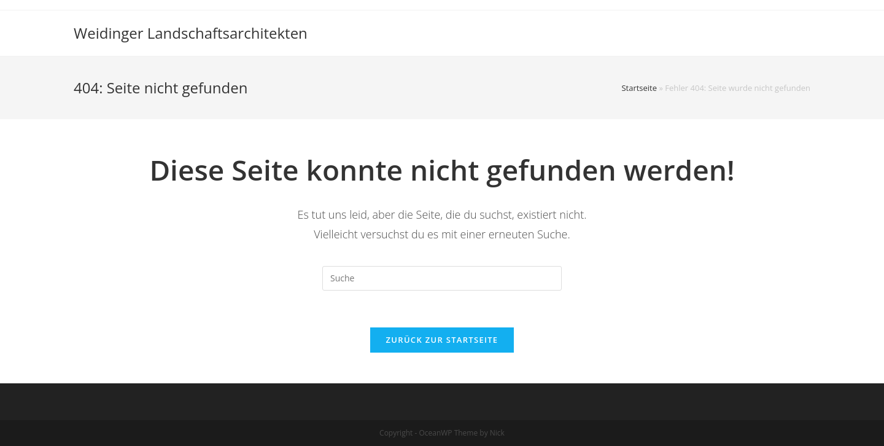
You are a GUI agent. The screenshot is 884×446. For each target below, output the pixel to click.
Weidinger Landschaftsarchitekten (191, 33)
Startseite (639, 87)
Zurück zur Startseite (442, 339)
